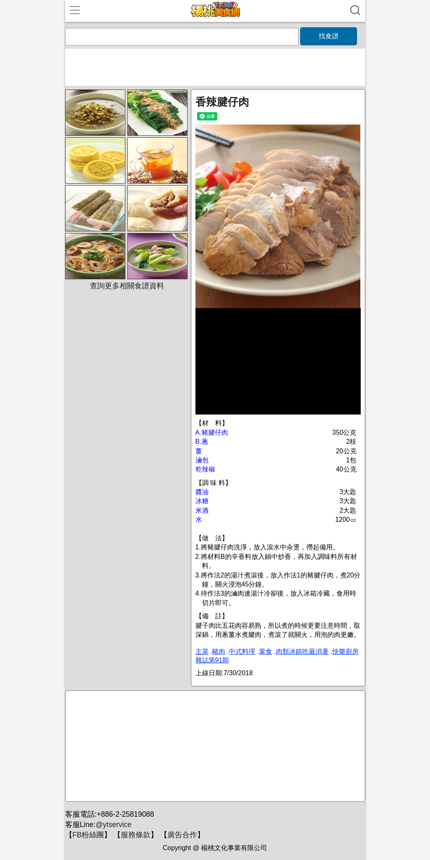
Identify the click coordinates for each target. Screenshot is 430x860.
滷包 (202, 460)
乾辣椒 (205, 469)
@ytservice (114, 824)
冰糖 (202, 500)
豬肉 (218, 651)
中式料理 (242, 651)
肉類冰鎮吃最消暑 (302, 651)
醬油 (202, 491)
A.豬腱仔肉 (211, 432)
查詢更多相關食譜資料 (127, 286)
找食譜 (328, 36)
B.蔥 (201, 441)
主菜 (202, 651)
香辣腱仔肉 (222, 102)
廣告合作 (182, 835)
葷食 (265, 651)
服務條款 (135, 835)
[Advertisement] (214, 746)
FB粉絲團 (88, 835)
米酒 (202, 510)
